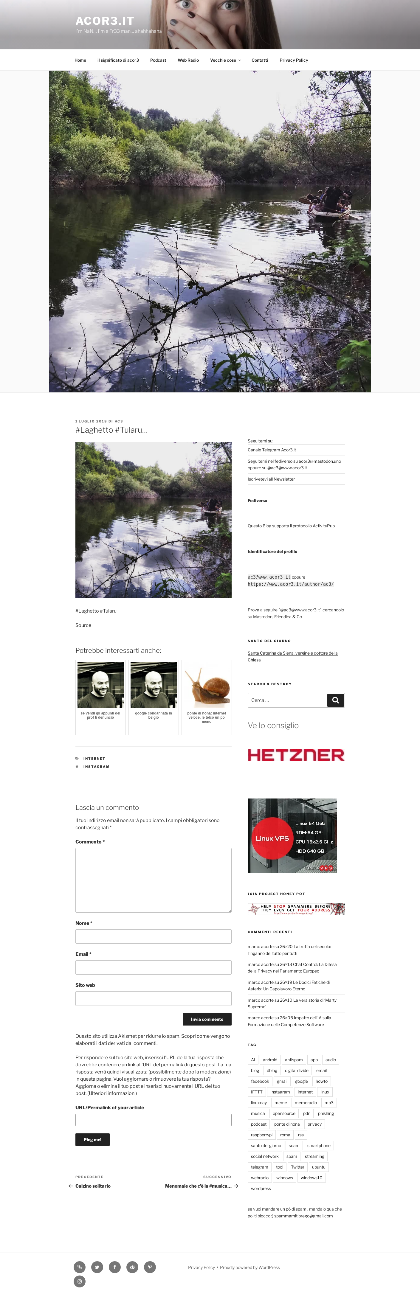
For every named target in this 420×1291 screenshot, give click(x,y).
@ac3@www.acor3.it (287, 467)
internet (94, 758)
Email (83, 954)
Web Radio (188, 60)
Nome (83, 923)
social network (265, 1156)
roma (285, 1134)
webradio (260, 1177)
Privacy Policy (294, 60)
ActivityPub (324, 525)
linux (324, 1091)
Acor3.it (105, 20)
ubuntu (319, 1166)
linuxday (259, 1102)
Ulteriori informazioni (112, 1093)
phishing (326, 1113)
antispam (294, 1059)
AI (253, 1059)
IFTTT (257, 1091)
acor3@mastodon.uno (320, 461)
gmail (282, 1081)
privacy (315, 1124)
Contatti (260, 60)
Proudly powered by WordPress (250, 1267)
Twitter (297, 1166)
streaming (314, 1156)
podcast (258, 1124)
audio (331, 1059)
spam (291, 1156)
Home (80, 60)
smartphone (319, 1145)
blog (255, 1070)
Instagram (96, 767)
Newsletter (284, 478)
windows (284, 1177)
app (314, 1059)
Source (83, 625)
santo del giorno (266, 1145)
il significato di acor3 (118, 60)
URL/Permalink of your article (109, 1107)
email (321, 1070)
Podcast (158, 60)
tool (279, 1166)
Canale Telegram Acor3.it (272, 449)
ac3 (119, 421)
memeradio (306, 1102)
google (301, 1081)
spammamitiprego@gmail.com (303, 1215)
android (270, 1059)
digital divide (297, 1070)
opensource (284, 1113)
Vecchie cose (226, 60)
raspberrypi (261, 1134)
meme (281, 1102)
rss (301, 1134)
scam (294, 1145)
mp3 (329, 1102)
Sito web (85, 985)
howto (322, 1081)
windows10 (312, 1177)
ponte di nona (287, 1124)
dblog (272, 1070)
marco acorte (261, 946)
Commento (90, 842)
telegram (259, 1166)
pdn (306, 1113)
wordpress (261, 1188)
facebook (260, 1081)
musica (258, 1113)
